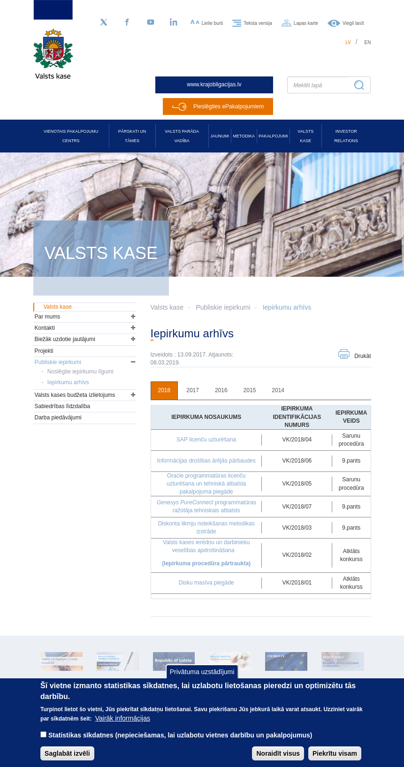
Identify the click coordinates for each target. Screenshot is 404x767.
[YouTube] (150, 22)
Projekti (44, 351)
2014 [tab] (278, 390)
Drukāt (362, 356)
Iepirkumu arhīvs (287, 307)
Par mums (48, 316)
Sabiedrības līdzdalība (63, 406)
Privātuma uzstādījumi (202, 681)
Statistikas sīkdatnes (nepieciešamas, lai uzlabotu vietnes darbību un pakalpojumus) (180, 744)
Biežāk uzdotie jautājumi (65, 339)
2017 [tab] (192, 390)
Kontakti (45, 328)
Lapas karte (306, 22)
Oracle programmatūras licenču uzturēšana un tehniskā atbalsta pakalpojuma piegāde (206, 483)
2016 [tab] (221, 390)
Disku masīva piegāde (206, 582)
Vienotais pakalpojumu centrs (71, 136)
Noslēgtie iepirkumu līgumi (80, 371)
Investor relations (346, 136)
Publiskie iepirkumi (223, 307)
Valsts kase (305, 136)
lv (348, 42)
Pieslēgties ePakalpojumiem (228, 106)
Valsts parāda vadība (182, 136)
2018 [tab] (164, 390)
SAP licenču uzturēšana (206, 439)
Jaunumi (219, 136)
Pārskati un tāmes (132, 136)
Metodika (244, 136)
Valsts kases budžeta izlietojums (75, 395)
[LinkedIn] (174, 22)
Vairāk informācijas (122, 727)
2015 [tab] (250, 390)
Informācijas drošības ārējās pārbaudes (206, 460)
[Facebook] (127, 22)
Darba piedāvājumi (58, 417)
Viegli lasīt (353, 22)
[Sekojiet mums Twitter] (103, 22)
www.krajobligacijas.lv (214, 84)
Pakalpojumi (273, 136)
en (368, 42)
